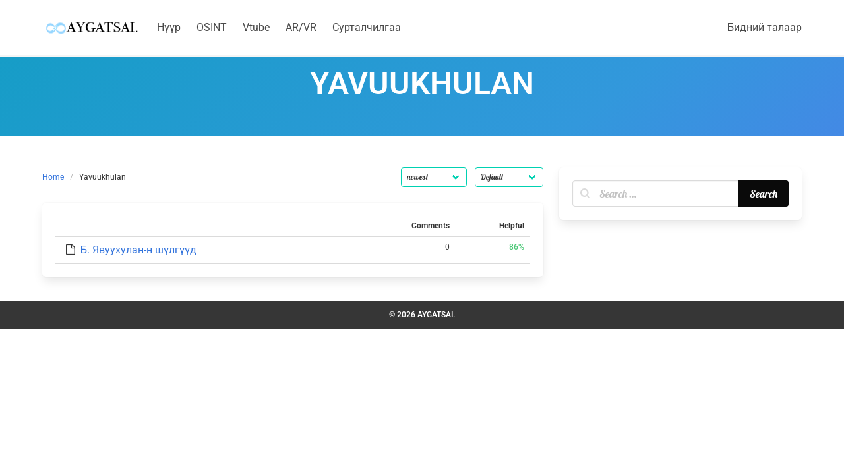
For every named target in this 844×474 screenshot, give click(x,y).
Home (53, 177)
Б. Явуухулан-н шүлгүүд (138, 250)
